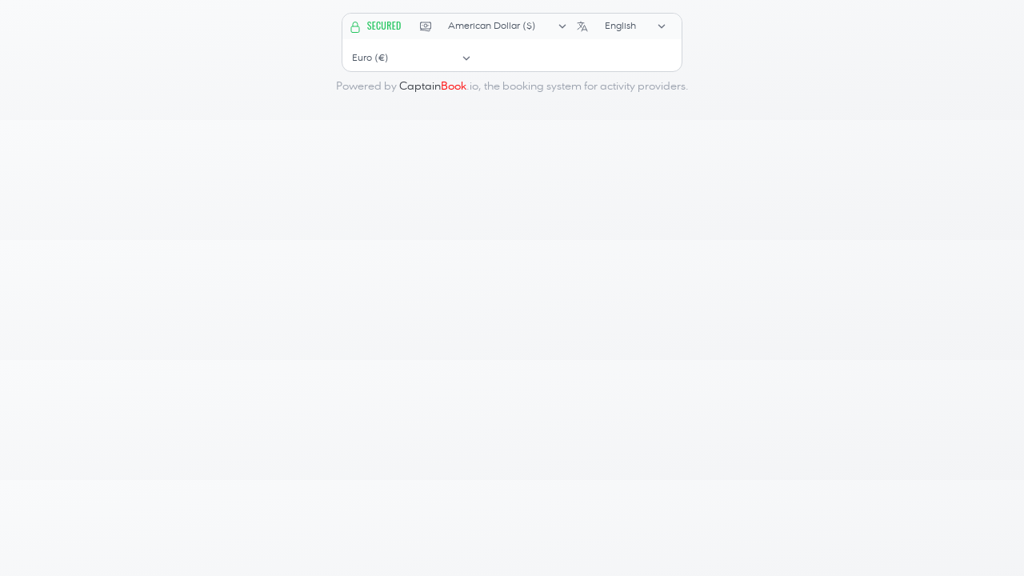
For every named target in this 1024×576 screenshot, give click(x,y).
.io (438, 86)
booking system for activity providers (594, 86)
